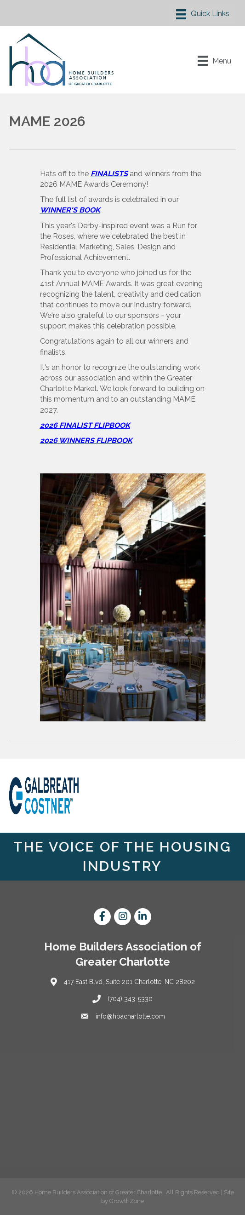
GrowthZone (126, 1201)
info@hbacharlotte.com (130, 1016)
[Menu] (203, 14)
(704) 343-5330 (130, 998)
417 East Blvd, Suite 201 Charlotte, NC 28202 (129, 981)
